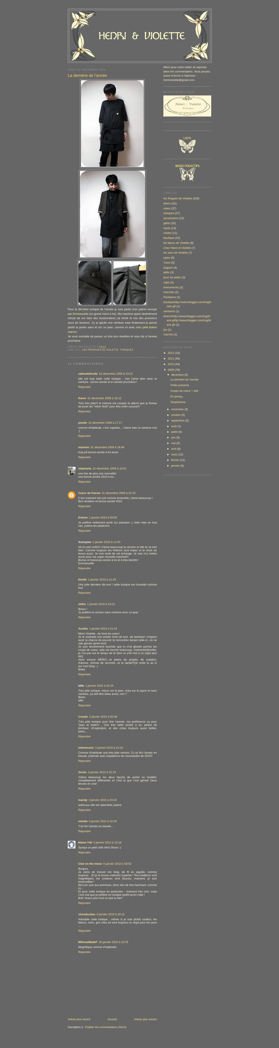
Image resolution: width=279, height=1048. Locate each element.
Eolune (83, 517)
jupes (166, 257)
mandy (82, 800)
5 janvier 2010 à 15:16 (107, 842)
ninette (83, 821)
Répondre (84, 387)
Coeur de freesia (89, 493)
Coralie (83, 716)
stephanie (84, 468)
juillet (174, 431)
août (174, 426)
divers (167, 203)
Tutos (166, 262)
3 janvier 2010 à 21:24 (109, 747)
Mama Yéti (85, 842)
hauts (166, 228)
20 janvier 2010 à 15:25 (113, 942)
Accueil (112, 1019)
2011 (171, 358)
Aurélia (83, 628)
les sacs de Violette (175, 252)
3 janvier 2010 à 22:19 (102, 772)
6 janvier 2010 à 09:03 (117, 863)
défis (166, 272)
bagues (168, 267)
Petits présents (179, 385)
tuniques (126, 350)
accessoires (170, 218)
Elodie (82, 579)
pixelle (82, 422)
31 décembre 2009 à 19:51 (109, 468)
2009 (171, 369)
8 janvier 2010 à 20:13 (111, 914)
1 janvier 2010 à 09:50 (103, 517)
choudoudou (86, 914)
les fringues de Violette (100, 350)
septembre (178, 420)
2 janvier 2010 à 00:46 (103, 716)
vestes (167, 233)
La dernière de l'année (87, 75)
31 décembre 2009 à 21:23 (118, 493)
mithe (82, 604)
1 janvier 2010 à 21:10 (103, 628)
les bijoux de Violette (176, 242)
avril (174, 448)
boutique (168, 237)
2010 (171, 364)
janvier (175, 465)
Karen (82, 398)
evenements (171, 287)
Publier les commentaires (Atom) (105, 1027)
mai (174, 443)
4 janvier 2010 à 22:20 (103, 821)
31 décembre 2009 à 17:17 (105, 422)
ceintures (169, 311)
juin (173, 437)
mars (174, 454)
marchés (168, 292)
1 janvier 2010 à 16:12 (101, 604)
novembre (177, 409)
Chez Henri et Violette (177, 247)
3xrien (82, 772)
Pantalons (169, 297)
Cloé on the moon (90, 863)
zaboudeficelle (88, 373)
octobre (176, 415)
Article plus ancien (145, 1019)
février (175, 460)
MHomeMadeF (87, 942)
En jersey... (177, 396)
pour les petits (172, 277)
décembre (177, 374)
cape (166, 282)
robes (167, 208)
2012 (171, 352)
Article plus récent (79, 1019)
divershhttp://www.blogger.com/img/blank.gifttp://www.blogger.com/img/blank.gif (187, 320)
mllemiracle (86, 747)
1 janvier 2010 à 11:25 (102, 579)
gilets (166, 223)
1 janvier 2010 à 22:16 (99, 685)
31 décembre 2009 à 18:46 (107, 447)
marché (168, 334)
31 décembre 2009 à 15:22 (116, 373)
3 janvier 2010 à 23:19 (103, 800)
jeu (165, 329)
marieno (83, 447)
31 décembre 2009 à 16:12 (104, 398)
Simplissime (177, 402)
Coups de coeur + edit (184, 390)
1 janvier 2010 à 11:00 (106, 542)
